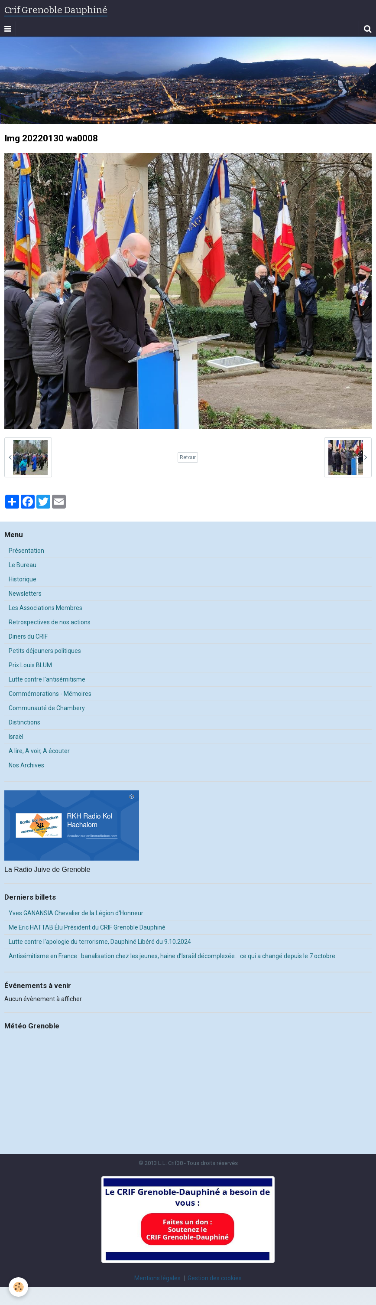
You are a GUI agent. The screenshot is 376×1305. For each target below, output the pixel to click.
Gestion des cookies (215, 1278)
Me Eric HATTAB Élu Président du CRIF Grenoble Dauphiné (87, 927)
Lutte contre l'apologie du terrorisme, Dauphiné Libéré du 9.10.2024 (100, 941)
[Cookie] (18, 1287)
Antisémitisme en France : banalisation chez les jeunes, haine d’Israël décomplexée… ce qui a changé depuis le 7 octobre (172, 956)
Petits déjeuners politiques (45, 650)
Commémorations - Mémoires (50, 693)
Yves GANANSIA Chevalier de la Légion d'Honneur (76, 913)
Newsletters (25, 593)
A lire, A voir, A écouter (39, 750)
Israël (16, 736)
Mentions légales (157, 1278)
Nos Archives (26, 765)
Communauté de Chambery (47, 708)
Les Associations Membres (45, 607)
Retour (188, 457)
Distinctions (24, 722)
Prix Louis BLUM (30, 665)
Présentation (26, 550)
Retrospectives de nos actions (50, 622)
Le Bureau (22, 564)
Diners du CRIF (28, 636)
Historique (22, 579)
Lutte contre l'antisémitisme (47, 679)
